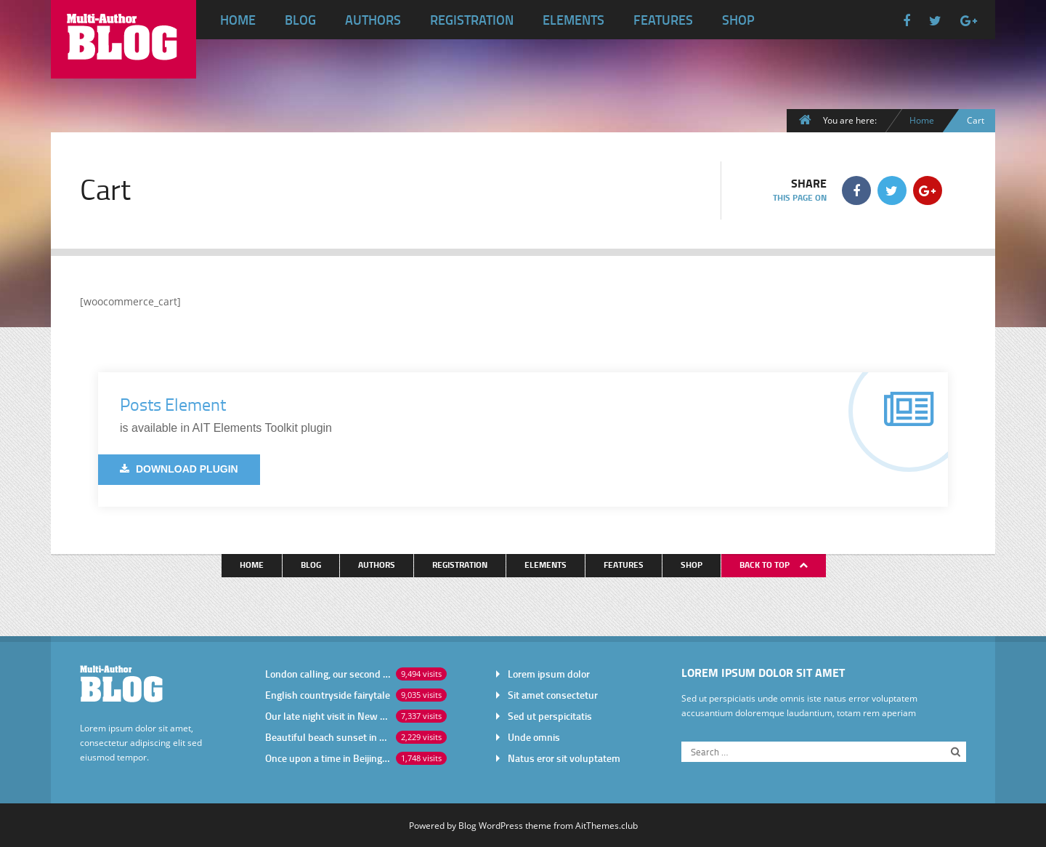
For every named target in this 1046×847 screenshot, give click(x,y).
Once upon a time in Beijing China (327, 758)
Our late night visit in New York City (327, 716)
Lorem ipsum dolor (549, 674)
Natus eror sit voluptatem (564, 758)
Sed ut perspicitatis (550, 716)
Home (238, 19)
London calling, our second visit (327, 674)
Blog (300, 19)
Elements (573, 19)
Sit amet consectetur (553, 695)
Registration (472, 19)
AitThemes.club (606, 825)
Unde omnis (534, 737)
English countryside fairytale (327, 695)
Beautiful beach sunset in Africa (327, 737)
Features (663, 19)
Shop (738, 19)
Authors (373, 19)
